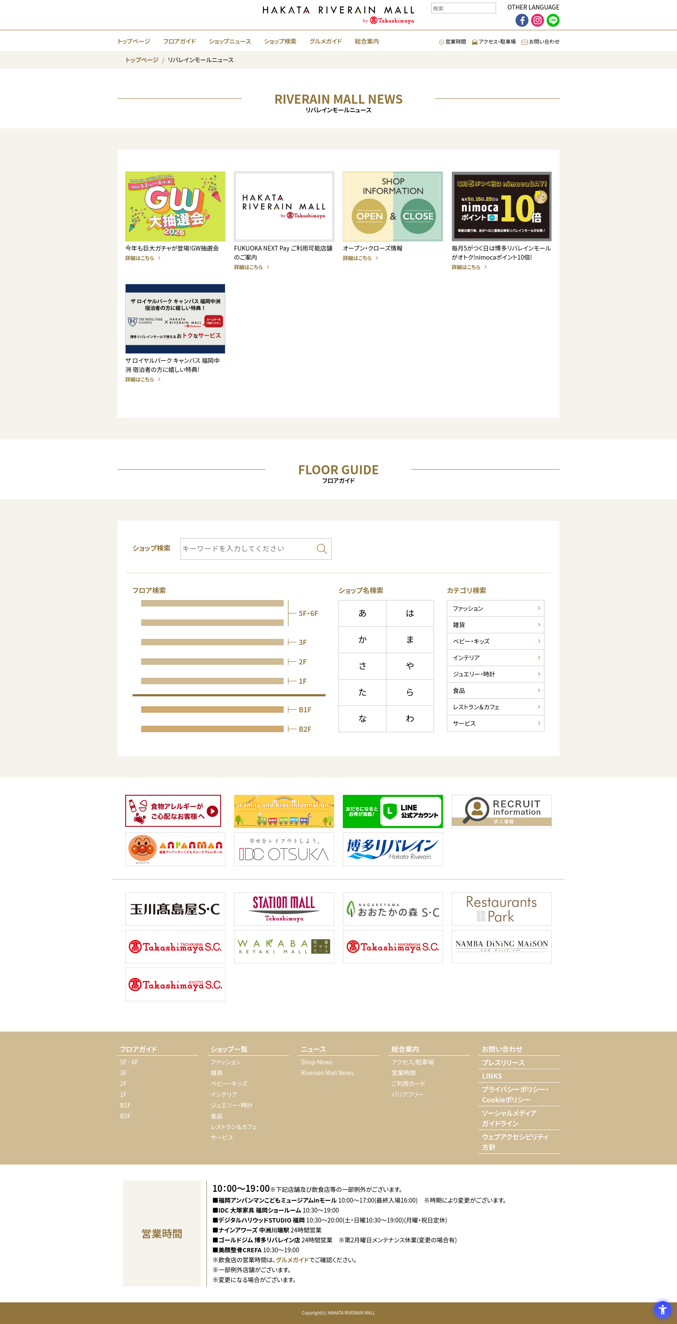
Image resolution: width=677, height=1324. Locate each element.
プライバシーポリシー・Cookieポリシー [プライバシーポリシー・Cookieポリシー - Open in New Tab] (515, 1094)
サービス (464, 723)
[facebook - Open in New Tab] (522, 20)
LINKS (492, 1075)
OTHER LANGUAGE (533, 7)
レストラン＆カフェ (476, 706)
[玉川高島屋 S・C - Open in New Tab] (175, 910)
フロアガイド (179, 41)
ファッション (468, 608)
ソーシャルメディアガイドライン (509, 1118)
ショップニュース (230, 41)
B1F (125, 1105)
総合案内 (367, 41)
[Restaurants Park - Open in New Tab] (502, 910)
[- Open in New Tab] (173, 812)
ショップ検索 (280, 41)
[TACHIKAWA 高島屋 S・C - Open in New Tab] (175, 947)
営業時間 (452, 41)
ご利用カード (408, 1083)
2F (123, 1083)
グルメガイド (326, 41)
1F (123, 1094)
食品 (459, 690)
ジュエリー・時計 (474, 674)
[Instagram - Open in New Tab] (537, 20)
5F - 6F (129, 1061)
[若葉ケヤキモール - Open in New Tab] (284, 947)
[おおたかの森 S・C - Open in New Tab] (393, 910)
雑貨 (459, 624)
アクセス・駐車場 (494, 41)
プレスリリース (503, 1062)
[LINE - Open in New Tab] (553, 20)
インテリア (466, 657)
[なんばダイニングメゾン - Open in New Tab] (502, 947)
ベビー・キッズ (471, 641)
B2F (125, 1115)
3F (123, 1072)
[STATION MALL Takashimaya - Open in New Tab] (284, 910)
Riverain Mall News (327, 1072)
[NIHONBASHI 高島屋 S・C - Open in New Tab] (393, 947)
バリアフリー (408, 1094)
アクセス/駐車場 (413, 1061)
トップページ (133, 41)
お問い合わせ (541, 41)
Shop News (316, 1061)
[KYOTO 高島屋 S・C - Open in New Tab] (175, 985)
